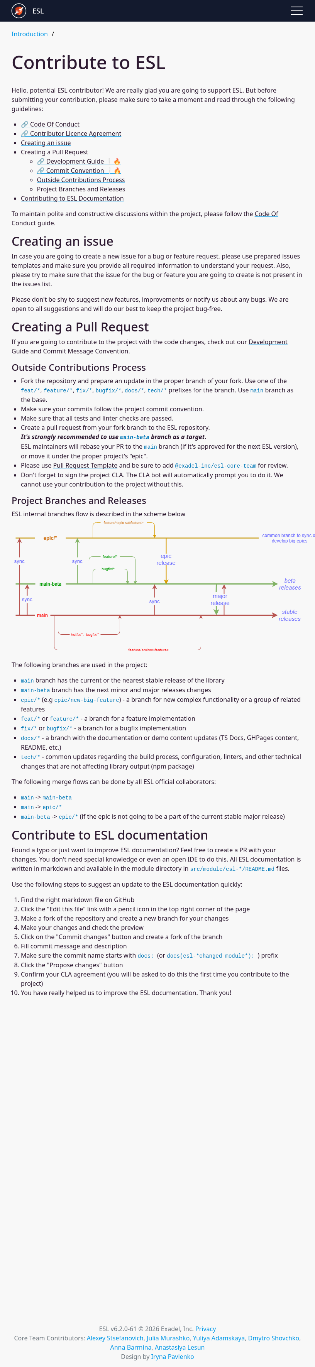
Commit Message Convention (86, 351)
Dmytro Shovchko (274, 1338)
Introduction (30, 34)
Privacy (205, 1329)
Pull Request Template (85, 465)
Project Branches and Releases (81, 189)
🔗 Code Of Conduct (50, 124)
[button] (297, 11)
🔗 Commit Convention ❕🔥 (79, 170)
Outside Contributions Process (81, 180)
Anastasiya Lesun (180, 1347)
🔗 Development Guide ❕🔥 (79, 161)
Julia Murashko (168, 1338)
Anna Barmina (131, 1347)
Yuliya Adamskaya (219, 1338)
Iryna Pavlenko (172, 1356)
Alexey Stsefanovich (115, 1338)
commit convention (174, 409)
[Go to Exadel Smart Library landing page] (85, 11)
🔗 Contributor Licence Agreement (71, 133)
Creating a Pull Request (54, 152)
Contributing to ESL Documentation (72, 198)
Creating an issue (46, 143)
